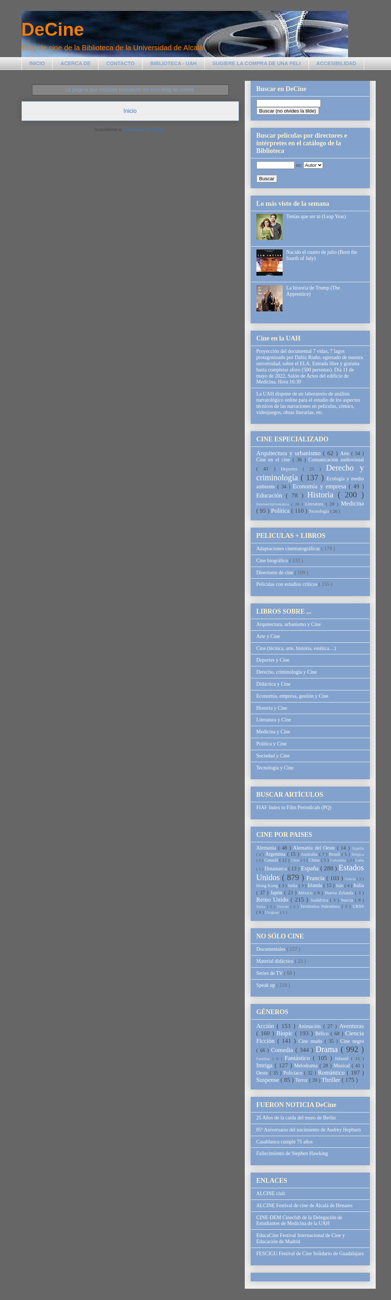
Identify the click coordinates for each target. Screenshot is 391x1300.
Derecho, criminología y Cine (286, 672)
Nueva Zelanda (340, 892)
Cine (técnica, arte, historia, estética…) (296, 648)
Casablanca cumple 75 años (284, 1142)
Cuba (359, 860)
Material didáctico (275, 961)
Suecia (348, 900)
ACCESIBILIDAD (336, 63)
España (310, 868)
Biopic (285, 1033)
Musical (343, 1065)
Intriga (265, 1065)
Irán (340, 885)
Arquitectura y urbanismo (289, 453)
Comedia (283, 1050)
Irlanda (315, 885)
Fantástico (299, 1058)
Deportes (292, 469)
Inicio (129, 111)
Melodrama (307, 1065)
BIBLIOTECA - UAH (173, 63)
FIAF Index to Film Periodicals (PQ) (294, 807)
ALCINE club (270, 1193)
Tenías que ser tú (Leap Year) (316, 216)
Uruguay (272, 912)
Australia (310, 854)
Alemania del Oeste (315, 848)
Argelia (358, 848)
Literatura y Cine (273, 719)
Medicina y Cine (273, 731)
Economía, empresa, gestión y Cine (292, 696)
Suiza (261, 906)
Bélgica (357, 854)
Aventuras (351, 1026)
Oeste (263, 1073)
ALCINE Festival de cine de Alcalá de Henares (304, 1205)
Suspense (268, 1079)
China (315, 860)
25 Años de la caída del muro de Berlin (296, 1117)
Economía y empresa (321, 486)
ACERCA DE (75, 63)
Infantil (343, 1058)
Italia (359, 885)
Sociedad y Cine (273, 756)
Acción (266, 1026)
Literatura (315, 504)
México (306, 892)
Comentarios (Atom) (145, 129)
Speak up (266, 985)
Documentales (271, 949)
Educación (271, 495)
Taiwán (283, 906)
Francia (316, 878)
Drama (328, 1049)
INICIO (37, 63)
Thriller (332, 1079)
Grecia (351, 878)
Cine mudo (312, 1041)
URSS (358, 906)
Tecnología (319, 511)
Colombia (338, 860)
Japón (277, 892)
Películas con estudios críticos (287, 584)
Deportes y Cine (273, 660)
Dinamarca (276, 868)
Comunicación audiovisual (336, 459)
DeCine (52, 29)
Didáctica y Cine (273, 684)
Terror (302, 1080)
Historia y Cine (272, 708)
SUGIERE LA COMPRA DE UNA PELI (256, 63)
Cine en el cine (274, 459)
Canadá (271, 860)
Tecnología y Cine (275, 768)
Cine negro (352, 1041)
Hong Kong (267, 885)
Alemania (267, 848)
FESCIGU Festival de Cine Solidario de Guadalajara (310, 1253)
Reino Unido (273, 899)
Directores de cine (275, 572)
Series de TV (270, 973)
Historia (322, 494)
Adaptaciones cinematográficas (289, 548)
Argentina (276, 854)
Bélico (323, 1033)
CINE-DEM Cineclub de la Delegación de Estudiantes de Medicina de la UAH (299, 1220)
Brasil (335, 854)
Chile (295, 860)
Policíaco (293, 1073)
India (293, 885)
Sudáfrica (320, 900)
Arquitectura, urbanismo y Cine (288, 624)
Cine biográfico (273, 560)
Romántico (332, 1072)
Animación (310, 1026)
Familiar (264, 1058)
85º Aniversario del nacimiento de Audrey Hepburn (308, 1129)
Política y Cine (271, 743)
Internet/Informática (274, 504)
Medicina (352, 503)
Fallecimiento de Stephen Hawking (292, 1153)
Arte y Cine (268, 636)
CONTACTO (120, 63)
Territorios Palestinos (321, 906)
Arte (345, 453)
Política (281, 510)
